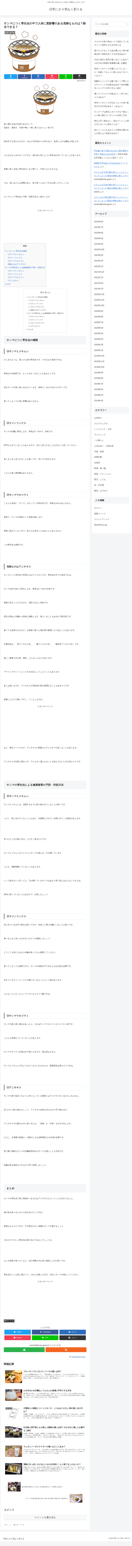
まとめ (7, 284)
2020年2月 (98, 345)
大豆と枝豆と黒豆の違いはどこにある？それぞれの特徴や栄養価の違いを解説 (111, 61)
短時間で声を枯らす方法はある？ (108, 163)
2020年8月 (98, 317)
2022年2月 (98, 261)
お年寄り (98, 418)
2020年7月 (98, 322)
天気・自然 (99, 451)
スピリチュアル (101, 423)
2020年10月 (99, 305)
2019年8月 (98, 378)
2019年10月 (99, 367)
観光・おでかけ (101, 491)
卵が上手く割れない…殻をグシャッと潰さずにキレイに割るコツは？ (111, 122)
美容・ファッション (102, 474)
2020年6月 (98, 328)
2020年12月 (99, 294)
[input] (111, 24)
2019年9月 (98, 373)
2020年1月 (98, 350)
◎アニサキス (13, 281)
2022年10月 (99, 249)
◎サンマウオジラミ (16, 261)
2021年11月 (99, 272)
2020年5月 (98, 333)
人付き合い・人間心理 (103, 446)
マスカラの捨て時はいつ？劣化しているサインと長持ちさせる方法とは (111, 43)
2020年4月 (98, 339)
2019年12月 (99, 356)
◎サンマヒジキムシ (16, 254)
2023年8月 (98, 222)
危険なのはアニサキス (17, 264)
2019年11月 (99, 361)
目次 (42, 292)
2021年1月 (98, 289)
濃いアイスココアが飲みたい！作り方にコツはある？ (111, 95)
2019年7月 (98, 384)
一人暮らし (99, 440)
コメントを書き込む (45, 1522)
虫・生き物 (99, 485)
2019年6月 (98, 389)
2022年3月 (98, 255)
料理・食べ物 (9, 1323)
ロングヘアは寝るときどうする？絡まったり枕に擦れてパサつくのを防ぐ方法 (111, 113)
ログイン (98, 508)
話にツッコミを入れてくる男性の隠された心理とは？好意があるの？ (111, 131)
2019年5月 (98, 395)
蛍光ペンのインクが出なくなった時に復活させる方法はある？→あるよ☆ (111, 104)
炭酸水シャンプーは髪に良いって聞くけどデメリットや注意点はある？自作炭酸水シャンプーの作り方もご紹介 (111, 84)
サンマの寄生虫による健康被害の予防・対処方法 (25, 267)
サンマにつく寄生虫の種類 (16, 251)
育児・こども (100, 479)
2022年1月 (98, 266)
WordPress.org (100, 525)
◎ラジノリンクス (15, 258)
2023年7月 (98, 227)
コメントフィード (102, 519)
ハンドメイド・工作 (102, 429)
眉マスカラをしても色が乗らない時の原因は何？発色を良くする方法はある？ (111, 52)
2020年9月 (98, 311)
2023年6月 (98, 233)
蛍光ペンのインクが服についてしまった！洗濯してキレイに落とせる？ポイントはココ (111, 72)
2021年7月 (98, 277)
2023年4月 (98, 244)
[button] (79, 76)
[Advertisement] (45, 227)
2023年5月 (98, 238)
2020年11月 (99, 300)
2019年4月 (98, 401)
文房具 (97, 463)
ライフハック (100, 435)
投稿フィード (100, 514)
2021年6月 (98, 283)
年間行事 (98, 457)
